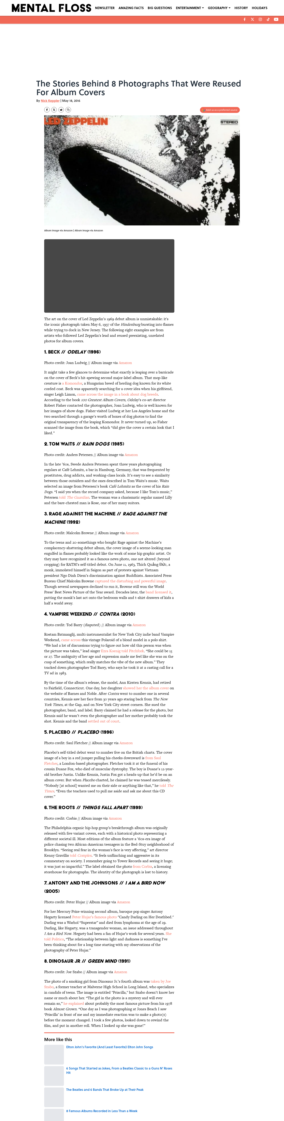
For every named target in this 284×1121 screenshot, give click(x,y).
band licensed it (158, 592)
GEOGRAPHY (218, 8)
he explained (74, 1003)
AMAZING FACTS (131, 8)
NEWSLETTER (105, 8)
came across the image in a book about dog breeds (117, 394)
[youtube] (276, 19)
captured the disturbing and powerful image (130, 581)
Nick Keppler (50, 100)
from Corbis (142, 866)
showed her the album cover (146, 688)
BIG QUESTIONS (160, 8)
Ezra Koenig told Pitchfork (122, 651)
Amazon (125, 362)
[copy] (68, 110)
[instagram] (260, 19)
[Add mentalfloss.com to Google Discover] (220, 110)
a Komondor (72, 383)
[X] (252, 19)
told (74, 497)
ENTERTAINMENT (188, 8)
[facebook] (245, 19)
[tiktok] (268, 19)
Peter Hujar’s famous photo (94, 917)
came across (71, 640)
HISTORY (241, 8)
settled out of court (103, 721)
